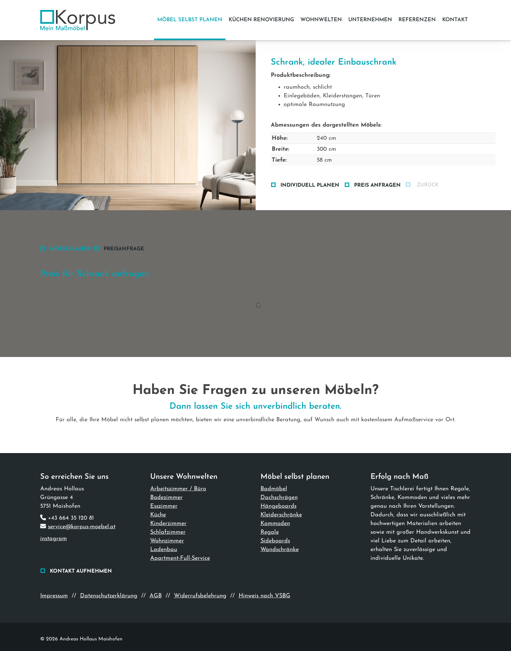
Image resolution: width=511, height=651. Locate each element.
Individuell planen (309, 185)
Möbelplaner (70, 249)
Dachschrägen (279, 498)
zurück (427, 185)
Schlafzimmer (168, 532)
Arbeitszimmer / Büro (178, 489)
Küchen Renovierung (261, 19)
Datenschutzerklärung (108, 596)
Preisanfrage (124, 249)
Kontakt (455, 19)
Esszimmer (164, 506)
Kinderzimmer (168, 524)
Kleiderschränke (281, 515)
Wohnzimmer (167, 541)
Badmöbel (273, 489)
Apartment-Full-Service (180, 558)
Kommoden (275, 524)
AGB (156, 596)
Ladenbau (163, 550)
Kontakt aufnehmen (81, 571)
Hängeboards (278, 506)
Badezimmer (166, 498)
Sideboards (275, 541)
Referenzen (417, 19)
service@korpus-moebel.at (81, 527)
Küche (158, 515)
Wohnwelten (321, 19)
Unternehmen (370, 19)
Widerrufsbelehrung (200, 596)
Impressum (54, 596)
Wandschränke (279, 550)
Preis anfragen (377, 185)
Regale (269, 532)
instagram (53, 539)
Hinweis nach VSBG (264, 596)
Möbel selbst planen (189, 19)
